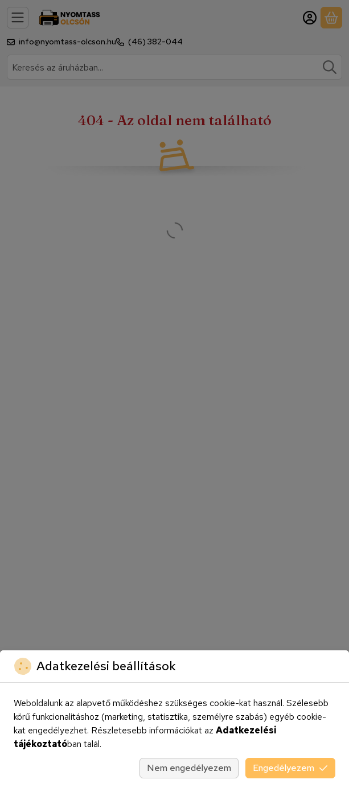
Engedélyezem (290, 768)
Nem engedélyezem (189, 768)
